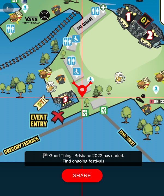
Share (82, 175)
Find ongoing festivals (83, 160)
